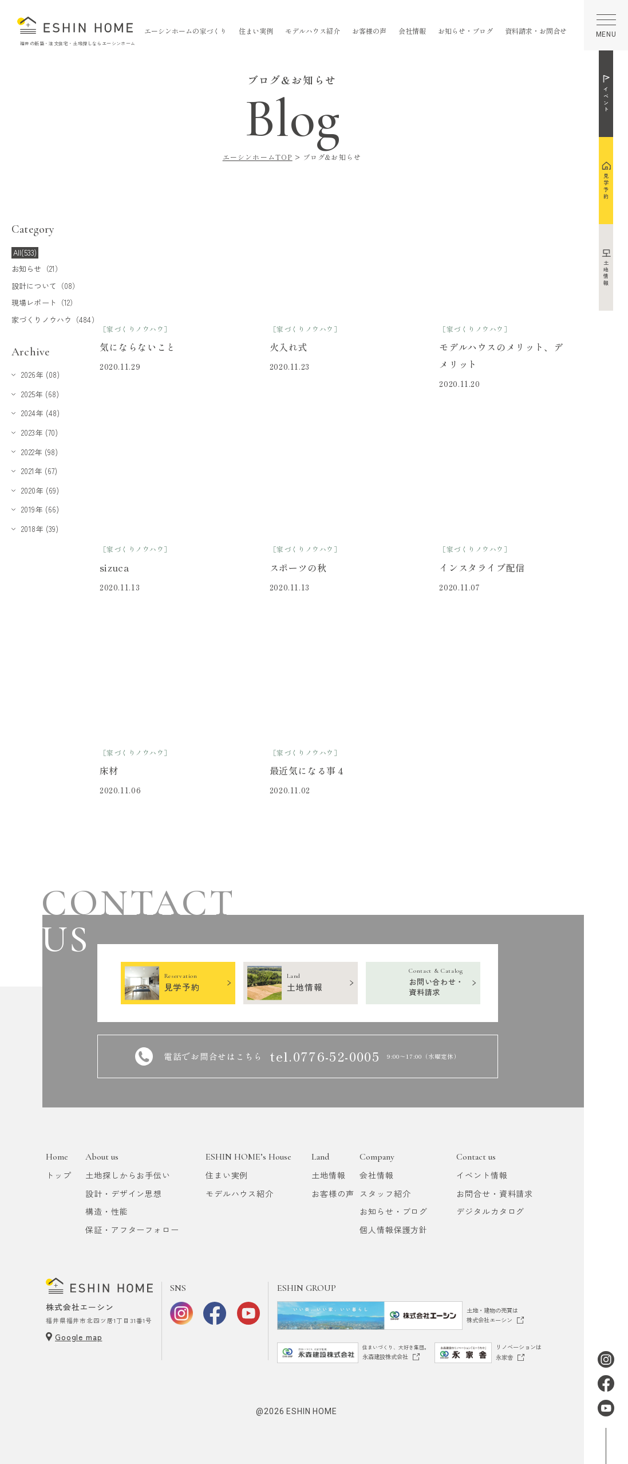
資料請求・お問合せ (536, 31)
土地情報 (328, 1175)
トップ (59, 1175)
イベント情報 (481, 1175)
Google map (78, 1336)
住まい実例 (256, 31)
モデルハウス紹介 (312, 31)
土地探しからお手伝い (127, 1175)
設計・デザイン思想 (123, 1193)
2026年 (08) (40, 374)
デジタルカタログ (490, 1211)
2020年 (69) (40, 490)
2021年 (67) (39, 470)
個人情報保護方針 (394, 1229)
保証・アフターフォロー (132, 1229)
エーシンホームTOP (258, 157)
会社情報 (412, 31)
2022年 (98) (39, 452)
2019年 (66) (40, 509)
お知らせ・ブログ (465, 31)
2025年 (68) (40, 394)
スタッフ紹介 (385, 1193)
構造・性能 (106, 1211)
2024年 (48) (40, 413)
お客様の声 (369, 31)
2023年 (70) (39, 432)
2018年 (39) (39, 528)
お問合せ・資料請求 (494, 1193)
